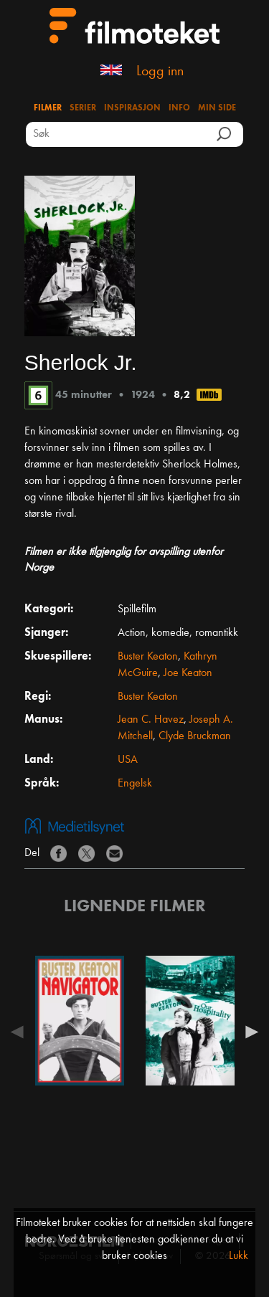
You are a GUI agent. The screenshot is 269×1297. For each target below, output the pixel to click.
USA (128, 760)
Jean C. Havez (151, 720)
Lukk (238, 1256)
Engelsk (135, 783)
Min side (217, 108)
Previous (20, 1031)
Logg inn (160, 72)
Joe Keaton (188, 673)
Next (248, 1031)
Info (179, 108)
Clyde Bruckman (195, 736)
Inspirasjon (132, 108)
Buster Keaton (148, 656)
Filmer (48, 108)
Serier (83, 108)
